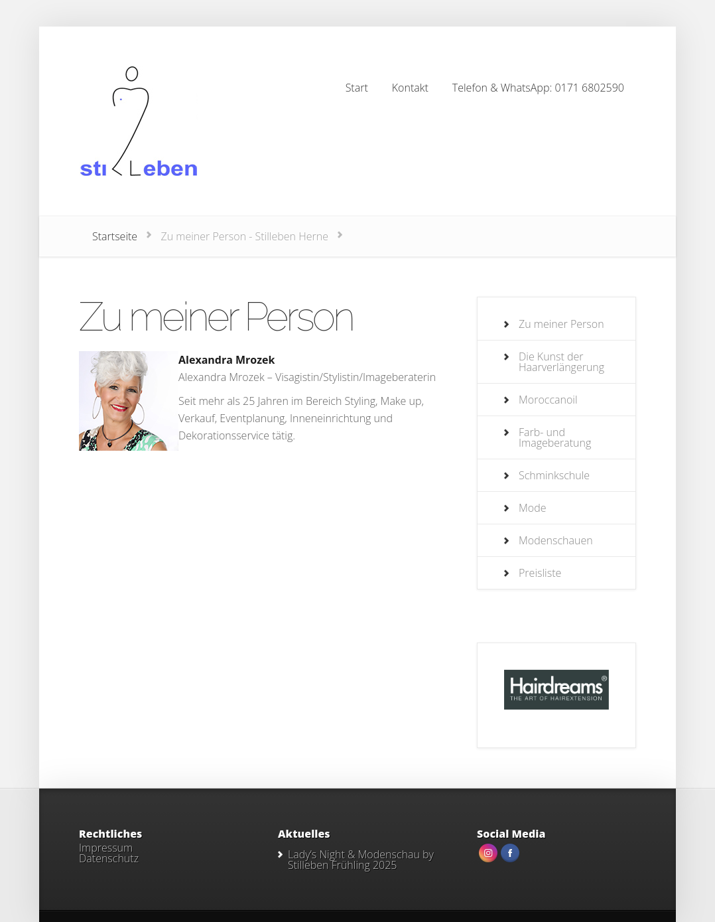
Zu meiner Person (561, 324)
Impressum (106, 847)
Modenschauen (556, 540)
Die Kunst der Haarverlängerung (561, 361)
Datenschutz (109, 858)
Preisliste (540, 573)
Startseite (114, 236)
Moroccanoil (548, 399)
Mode (533, 507)
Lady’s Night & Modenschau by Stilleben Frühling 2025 (361, 859)
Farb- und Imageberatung (555, 437)
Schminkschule (554, 475)
